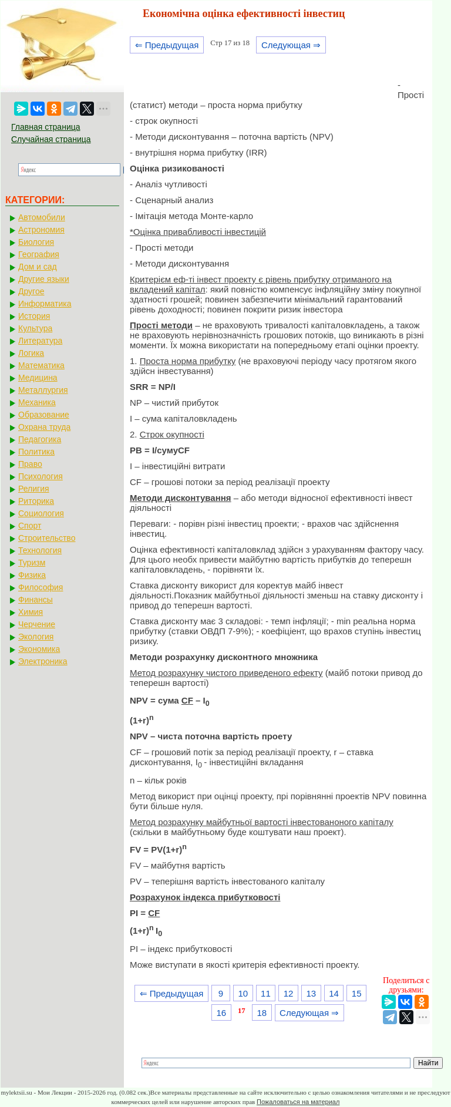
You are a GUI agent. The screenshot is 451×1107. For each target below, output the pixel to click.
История (34, 316)
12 (289, 993)
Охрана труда (44, 427)
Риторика (36, 501)
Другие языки (43, 279)
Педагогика (39, 439)
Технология (40, 550)
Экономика (39, 649)
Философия (40, 587)
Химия (30, 612)
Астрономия (41, 229)
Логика (31, 353)
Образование (43, 414)
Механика (37, 402)
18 (262, 1013)
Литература (40, 340)
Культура (35, 328)
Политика (36, 451)
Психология (40, 476)
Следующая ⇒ (291, 45)
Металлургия (43, 390)
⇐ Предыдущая (167, 45)
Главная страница (45, 127)
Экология (35, 636)
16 (221, 1013)
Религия (33, 488)
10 (243, 993)
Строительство (46, 538)
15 (357, 993)
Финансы (35, 599)
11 (266, 993)
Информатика (44, 303)
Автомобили (41, 217)
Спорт (29, 525)
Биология (36, 242)
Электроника (43, 661)
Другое (31, 291)
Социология (41, 513)
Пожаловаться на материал (298, 1101)
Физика (32, 575)
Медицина (38, 377)
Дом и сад (37, 266)
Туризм (31, 562)
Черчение (36, 624)
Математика (41, 365)
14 (334, 993)
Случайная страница (51, 139)
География (38, 254)
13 (311, 993)
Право (30, 464)
